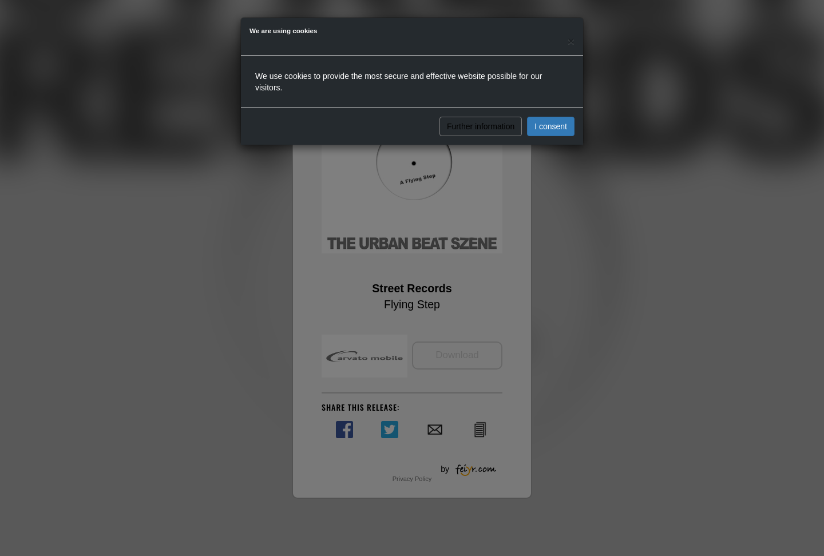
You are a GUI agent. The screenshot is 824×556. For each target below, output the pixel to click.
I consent (550, 126)
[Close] (571, 41)
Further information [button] (480, 126)
